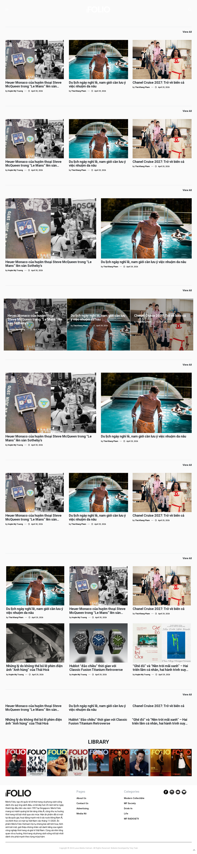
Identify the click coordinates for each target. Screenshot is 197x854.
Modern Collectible (134, 798)
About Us (81, 798)
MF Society (130, 803)
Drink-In (128, 808)
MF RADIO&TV (131, 818)
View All (187, 31)
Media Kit (81, 813)
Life (126, 813)
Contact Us (82, 803)
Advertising (83, 808)
